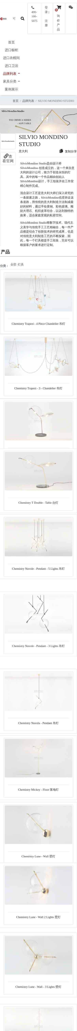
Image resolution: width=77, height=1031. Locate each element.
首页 (11, 42)
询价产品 (59, 20)
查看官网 (8, 158)
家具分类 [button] (10, 81)
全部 (13, 264)
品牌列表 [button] (10, 74)
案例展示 (11, 89)
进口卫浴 (11, 66)
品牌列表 (28, 100)
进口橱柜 (11, 50)
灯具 (21, 264)
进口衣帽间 (11, 58)
